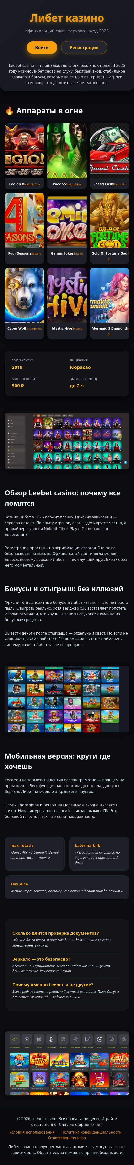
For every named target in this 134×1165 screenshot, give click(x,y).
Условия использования (32, 1132)
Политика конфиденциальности (91, 1132)
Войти (42, 47)
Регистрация (84, 47)
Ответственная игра (67, 1137)
